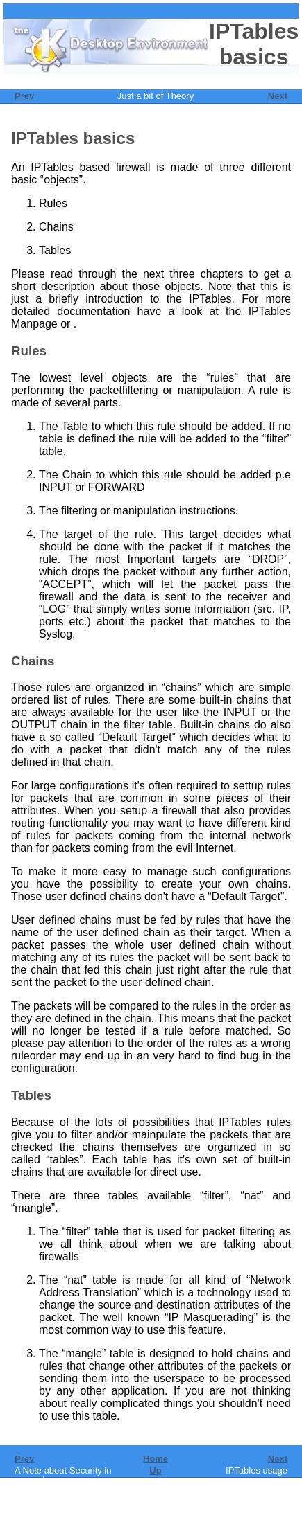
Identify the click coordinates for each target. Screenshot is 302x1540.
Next (277, 96)
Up (155, 1470)
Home (155, 1458)
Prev (24, 96)
